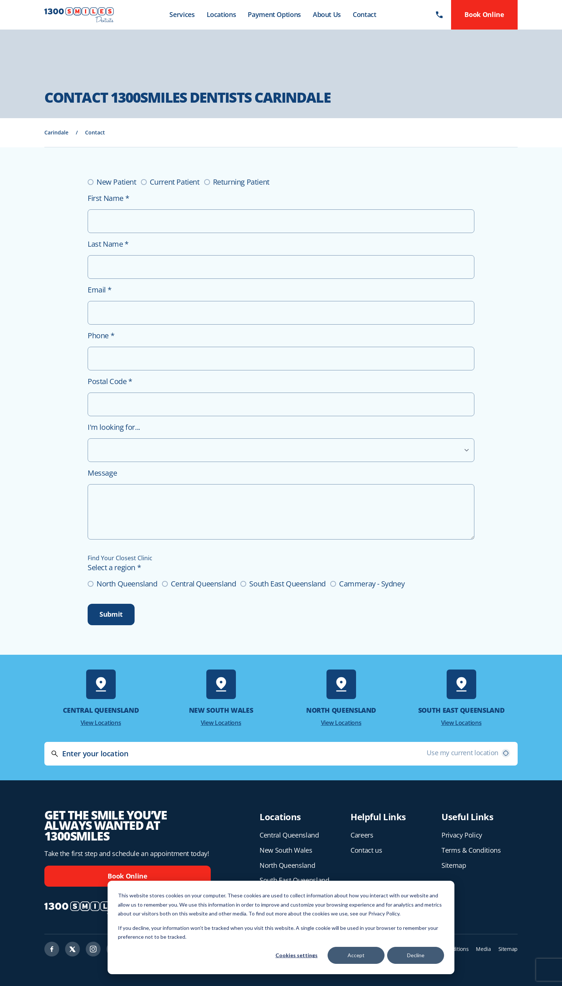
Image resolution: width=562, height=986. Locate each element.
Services (181, 14)
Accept (356, 955)
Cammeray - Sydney (371, 584)
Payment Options (274, 14)
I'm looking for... (114, 427)
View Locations (101, 723)
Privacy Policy (461, 835)
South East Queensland (287, 584)
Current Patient (175, 182)
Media (483, 948)
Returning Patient (241, 182)
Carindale (56, 132)
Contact (364, 14)
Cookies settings (296, 955)
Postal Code (110, 381)
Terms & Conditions (471, 850)
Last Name (108, 244)
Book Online (127, 876)
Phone (101, 335)
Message (102, 473)
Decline (415, 955)
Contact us (366, 850)
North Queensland (127, 584)
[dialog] (281, 927)
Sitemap (453, 865)
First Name (108, 198)
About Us (327, 14)
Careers (362, 835)
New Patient (116, 182)
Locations (221, 14)
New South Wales (286, 850)
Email (99, 290)
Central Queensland (203, 584)
